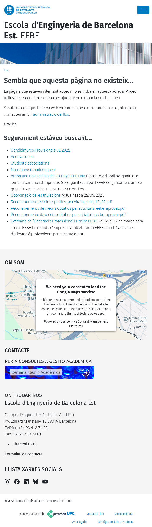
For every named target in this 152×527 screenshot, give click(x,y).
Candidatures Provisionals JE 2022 (40, 150)
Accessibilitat (124, 513)
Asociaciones (22, 156)
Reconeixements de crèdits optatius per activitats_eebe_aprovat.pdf (68, 208)
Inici (6, 70)
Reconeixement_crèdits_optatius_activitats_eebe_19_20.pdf (61, 201)
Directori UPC (24, 444)
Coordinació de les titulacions (36, 195)
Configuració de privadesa (115, 522)
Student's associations (30, 163)
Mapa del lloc (95, 513)
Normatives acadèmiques (33, 169)
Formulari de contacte (23, 454)
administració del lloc (51, 114)
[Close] (143, 10)
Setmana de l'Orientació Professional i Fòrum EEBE (54, 221)
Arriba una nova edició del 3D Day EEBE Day (48, 176)
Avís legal (78, 522)
